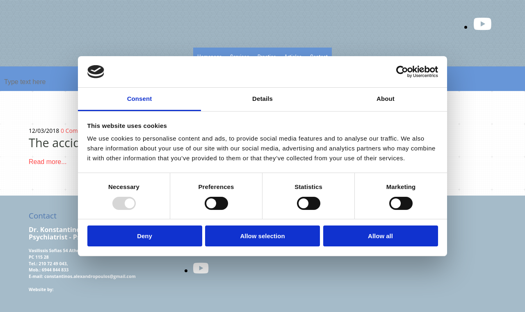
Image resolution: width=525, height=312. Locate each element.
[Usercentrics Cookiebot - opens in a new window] (402, 72)
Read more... (48, 161)
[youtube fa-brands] (482, 23)
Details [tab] (262, 98)
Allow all (380, 235)
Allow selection (262, 235)
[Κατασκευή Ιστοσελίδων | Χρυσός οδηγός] (35, 303)
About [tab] (386, 98)
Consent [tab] (139, 98)
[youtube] (201, 268)
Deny (144, 235)
